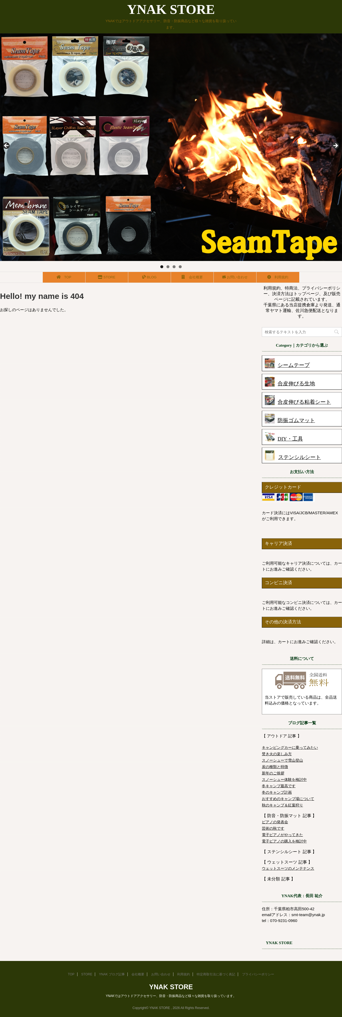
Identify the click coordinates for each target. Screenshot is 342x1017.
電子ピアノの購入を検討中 (284, 841)
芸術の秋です (273, 828)
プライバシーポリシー (258, 974)
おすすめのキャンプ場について (288, 799)
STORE (106, 277)
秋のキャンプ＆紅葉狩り (282, 805)
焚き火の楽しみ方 (277, 754)
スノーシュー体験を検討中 (284, 779)
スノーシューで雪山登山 (282, 760)
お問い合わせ (235, 277)
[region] (171, 147)
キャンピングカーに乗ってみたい (290, 747)
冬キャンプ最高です (279, 786)
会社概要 (192, 277)
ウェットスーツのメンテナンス (288, 868)
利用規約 (277, 277)
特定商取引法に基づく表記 (216, 974)
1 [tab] (161, 266)
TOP (64, 277)
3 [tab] (174, 266)
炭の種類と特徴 (275, 767)
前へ (7, 146)
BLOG (149, 277)
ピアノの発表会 (275, 822)
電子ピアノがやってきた (282, 835)
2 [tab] (167, 266)
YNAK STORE (171, 9)
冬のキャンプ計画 (277, 792)
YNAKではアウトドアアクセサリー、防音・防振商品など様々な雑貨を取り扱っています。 (171, 996)
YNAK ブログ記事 (112, 974)
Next (335, 146)
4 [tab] (180, 266)
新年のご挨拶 (273, 773)
